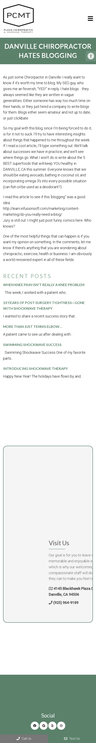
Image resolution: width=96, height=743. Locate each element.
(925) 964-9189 (80, 602)
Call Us (24, 739)
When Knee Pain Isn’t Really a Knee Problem (43, 285)
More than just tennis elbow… (32, 326)
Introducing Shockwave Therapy (35, 368)
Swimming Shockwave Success (32, 345)
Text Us (72, 739)
